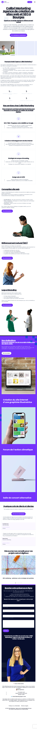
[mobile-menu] (34, 2)
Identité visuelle (21, 694)
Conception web (21, 692)
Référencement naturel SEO (21, 693)
